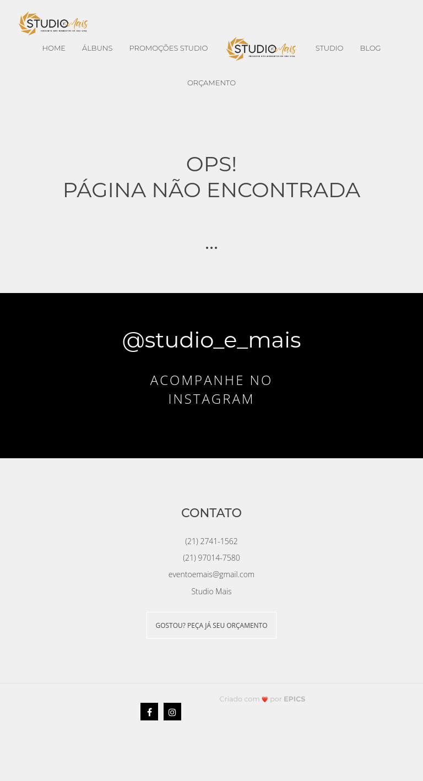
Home (54, 48)
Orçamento (211, 82)
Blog (370, 48)
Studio (330, 48)
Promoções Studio (168, 48)
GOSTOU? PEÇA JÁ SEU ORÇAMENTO (211, 625)
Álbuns (97, 48)
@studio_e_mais (211, 339)
